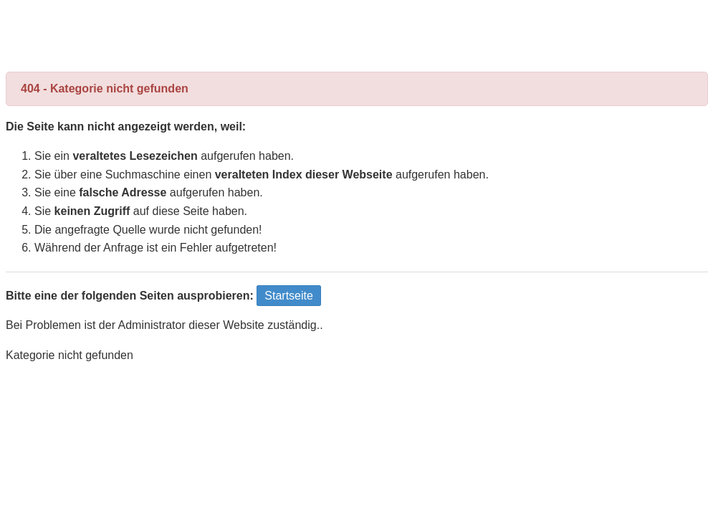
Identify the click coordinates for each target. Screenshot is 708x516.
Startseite (288, 296)
